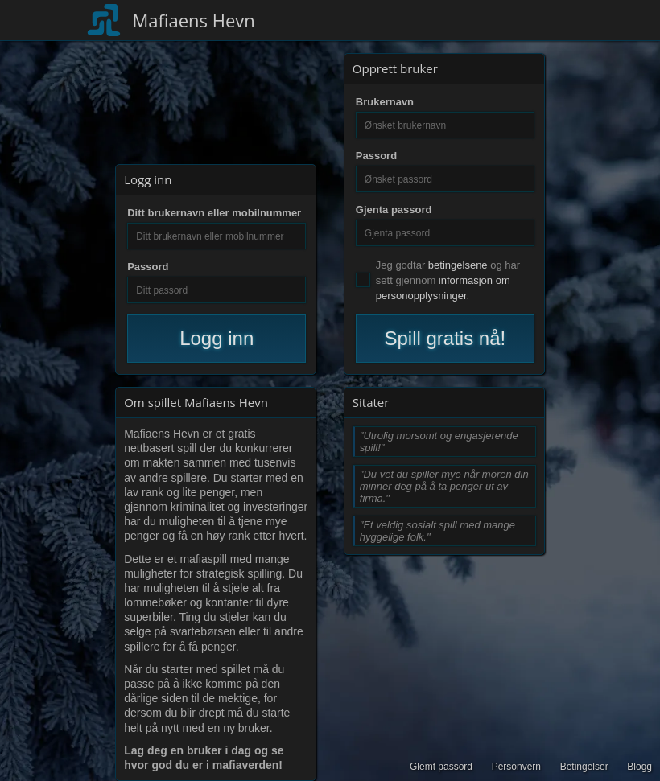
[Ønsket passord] (445, 179)
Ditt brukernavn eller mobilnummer (214, 213)
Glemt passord (441, 766)
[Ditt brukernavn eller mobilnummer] (216, 236)
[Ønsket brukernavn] (445, 125)
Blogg (639, 766)
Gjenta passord (394, 209)
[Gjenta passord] (445, 233)
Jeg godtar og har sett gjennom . (448, 280)
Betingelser (584, 766)
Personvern (516, 766)
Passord (147, 267)
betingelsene (458, 265)
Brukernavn (385, 102)
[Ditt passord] (216, 290)
